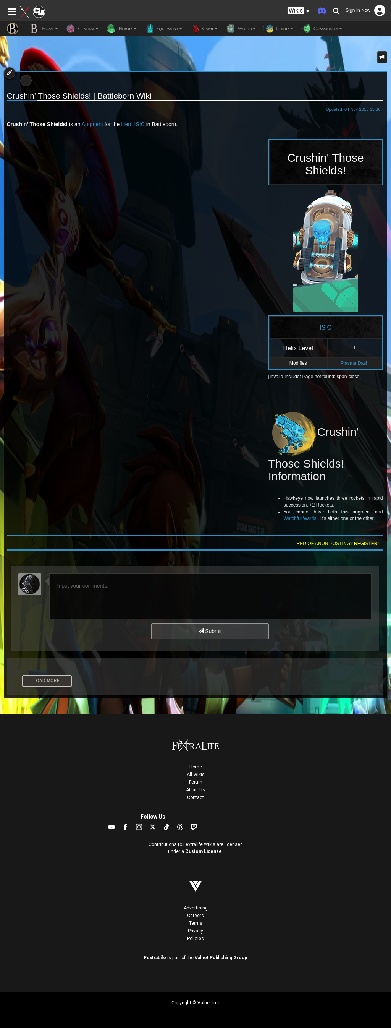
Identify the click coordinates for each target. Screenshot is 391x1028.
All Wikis (196, 774)
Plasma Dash (354, 363)
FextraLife (155, 957)
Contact (195, 797)
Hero (126, 124)
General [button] (82, 28)
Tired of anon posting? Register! (335, 543)
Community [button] (321, 28)
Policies (195, 938)
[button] (298, 11)
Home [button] (44, 28)
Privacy (195, 931)
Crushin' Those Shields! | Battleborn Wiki (79, 95)
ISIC (139, 124)
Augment (92, 124)
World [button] (240, 28)
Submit (209, 631)
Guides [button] (278, 28)
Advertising (196, 908)
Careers (195, 915)
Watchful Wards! (301, 518)
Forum (195, 782)
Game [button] (204, 28)
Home (195, 767)
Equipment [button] (163, 28)
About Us (195, 790)
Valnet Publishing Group (221, 957)
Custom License (203, 851)
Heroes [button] (121, 28)
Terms (195, 923)
